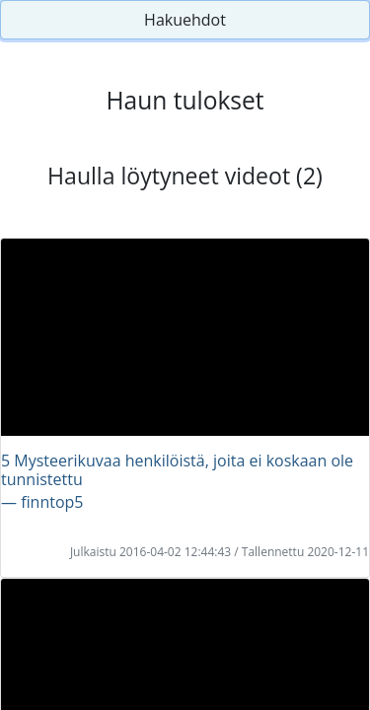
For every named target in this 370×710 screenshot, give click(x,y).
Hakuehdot (185, 20)
